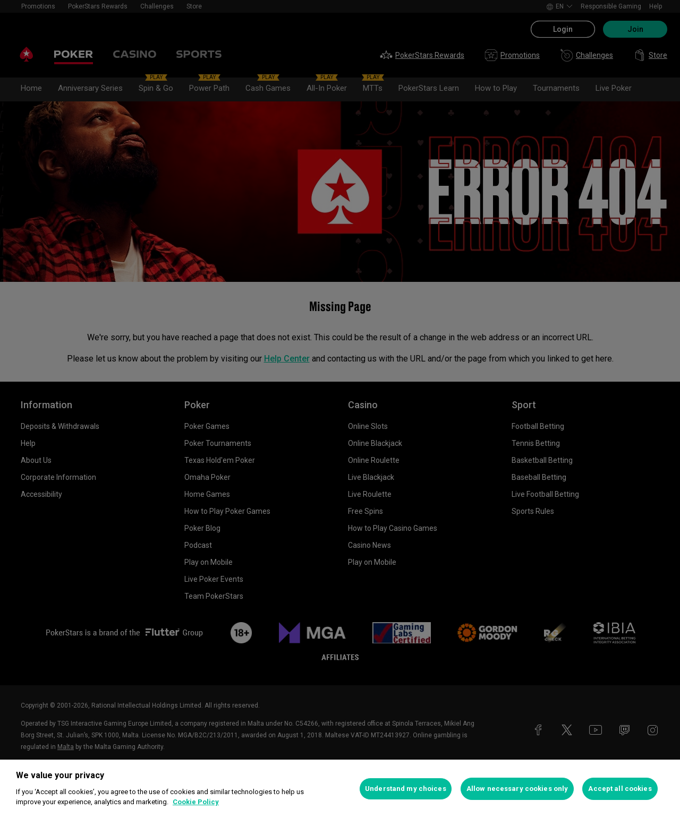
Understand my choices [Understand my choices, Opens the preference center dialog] (405, 789)
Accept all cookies (619, 789)
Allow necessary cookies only (517, 789)
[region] (340, 789)
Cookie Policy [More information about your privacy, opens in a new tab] (196, 802)
